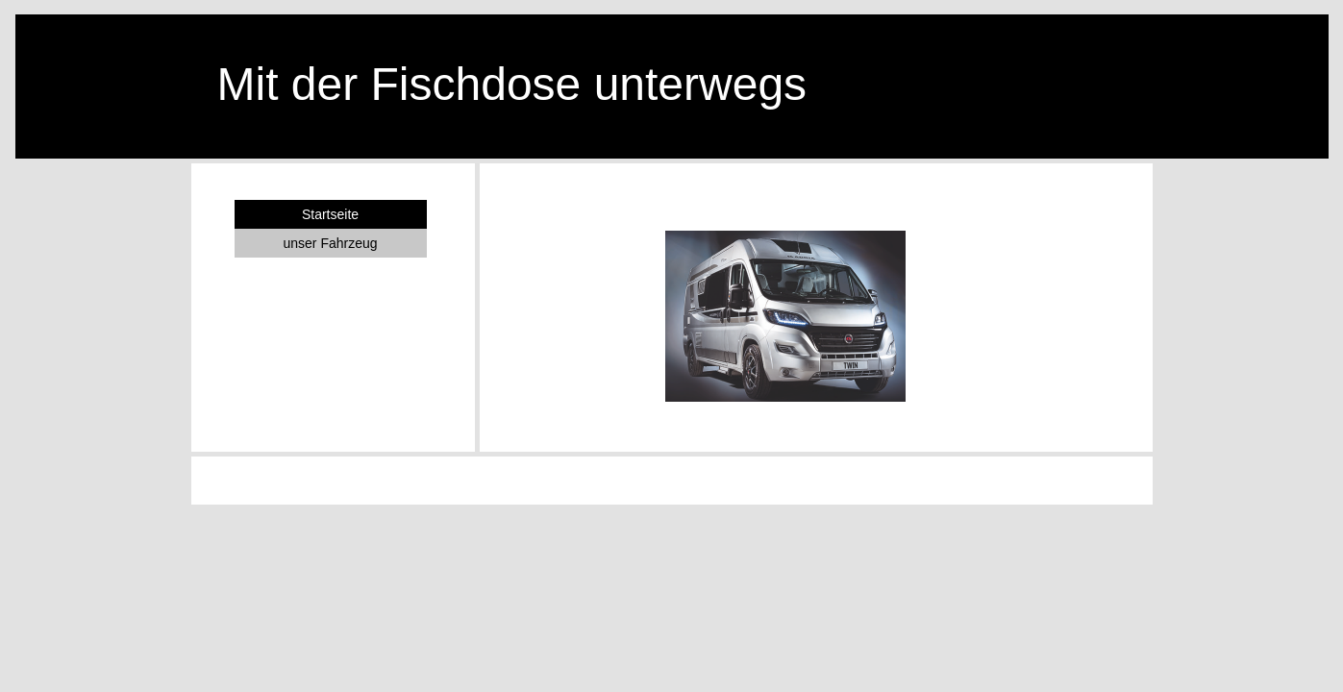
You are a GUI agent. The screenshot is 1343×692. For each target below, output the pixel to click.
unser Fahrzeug (330, 243)
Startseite (330, 214)
